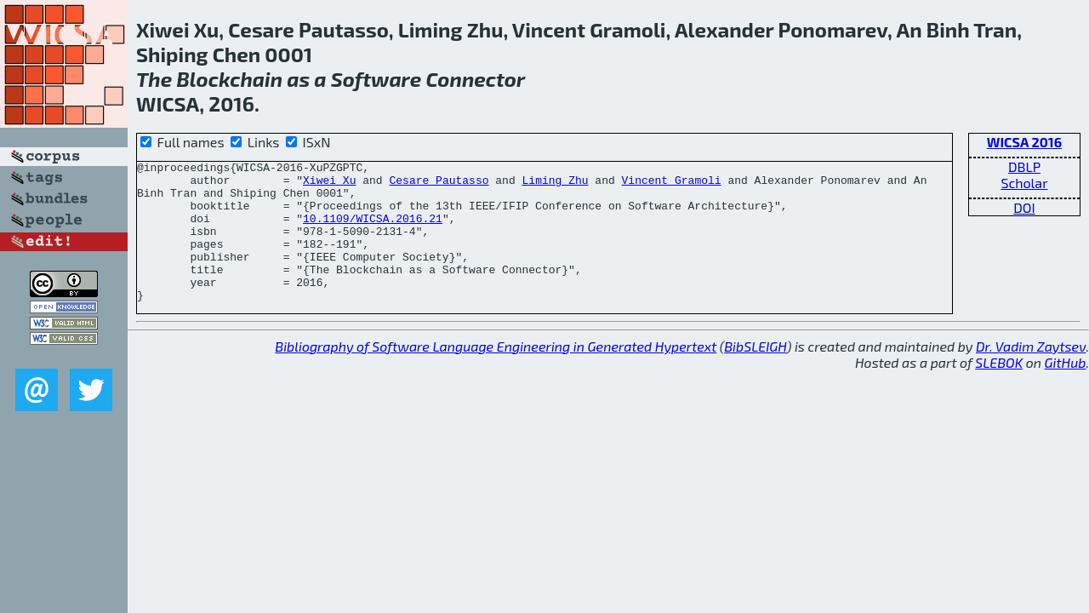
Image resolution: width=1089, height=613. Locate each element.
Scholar (1024, 183)
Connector (475, 78)
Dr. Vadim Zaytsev (1031, 374)
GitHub (1065, 390)
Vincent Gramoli (671, 184)
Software (376, 78)
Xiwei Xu (329, 184)
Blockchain (229, 78)
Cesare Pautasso (438, 184)
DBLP (1024, 166)
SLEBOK (999, 390)
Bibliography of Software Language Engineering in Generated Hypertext (495, 374)
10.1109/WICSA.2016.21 (372, 230)
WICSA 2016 (1024, 142)
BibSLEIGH (755, 374)
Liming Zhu (555, 184)
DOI (1024, 207)
